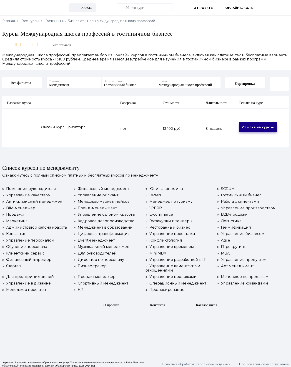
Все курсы (31, 21)
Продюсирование (165, 287)
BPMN (153, 192)
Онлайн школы (239, 8)
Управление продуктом (242, 257)
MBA (223, 251)
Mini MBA (156, 251)
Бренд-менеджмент (95, 205)
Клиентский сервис (23, 251)
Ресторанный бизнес (168, 225)
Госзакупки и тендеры (169, 218)
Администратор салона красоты (35, 225)
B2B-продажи (232, 212)
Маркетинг (14, 218)
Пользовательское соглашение (264, 361)
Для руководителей (95, 251)
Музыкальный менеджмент (102, 244)
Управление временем (170, 244)
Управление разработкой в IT (176, 257)
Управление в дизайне (26, 281)
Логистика (229, 218)
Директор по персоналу (99, 257)
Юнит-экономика (164, 186)
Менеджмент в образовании (103, 225)
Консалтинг (15, 231)
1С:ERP (154, 205)
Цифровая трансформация (102, 231)
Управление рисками (97, 192)
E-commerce (159, 212)
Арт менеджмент (235, 263)
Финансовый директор (26, 257)
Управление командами (242, 281)
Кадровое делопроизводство (104, 218)
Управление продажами (171, 274)
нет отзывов (62, 45)
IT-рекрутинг (231, 244)
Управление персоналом (28, 238)
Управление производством (246, 205)
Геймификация (234, 225)
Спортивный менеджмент (101, 281)
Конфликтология (164, 238)
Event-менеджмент (94, 238)
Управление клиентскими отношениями (173, 265)
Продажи (13, 212)
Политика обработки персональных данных (196, 361)
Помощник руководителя (29, 186)
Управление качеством (26, 192)
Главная (8, 21)
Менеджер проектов (24, 287)
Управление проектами (170, 231)
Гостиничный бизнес (239, 192)
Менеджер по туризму (169, 199)
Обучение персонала (24, 244)
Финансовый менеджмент (101, 186)
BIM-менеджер (18, 205)
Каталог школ (206, 302)
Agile (223, 238)
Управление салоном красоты (104, 212)
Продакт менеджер (94, 274)
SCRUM (226, 186)
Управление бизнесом (240, 231)
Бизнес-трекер (90, 263)
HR (78, 287)
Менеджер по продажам (242, 274)
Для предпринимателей (28, 274)
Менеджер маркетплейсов (102, 199)
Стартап (11, 263)
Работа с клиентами (238, 199)
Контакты (157, 302)
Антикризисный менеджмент (33, 199)
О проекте (203, 8)
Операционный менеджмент (176, 281)
